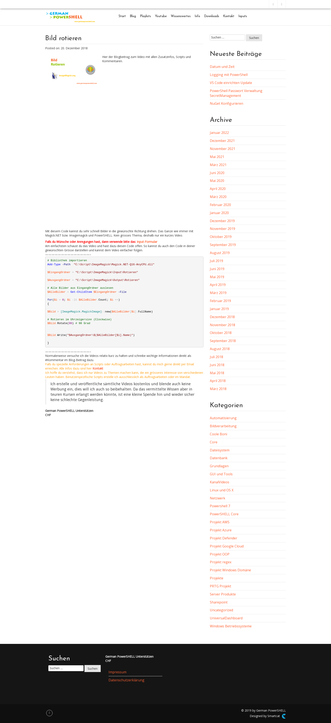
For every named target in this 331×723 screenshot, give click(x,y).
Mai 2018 (217, 373)
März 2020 (218, 196)
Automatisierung (223, 418)
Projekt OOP (219, 554)
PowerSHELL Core (224, 514)
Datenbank (219, 458)
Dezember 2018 (222, 317)
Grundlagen (219, 466)
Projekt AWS (219, 522)
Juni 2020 (217, 172)
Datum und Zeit (222, 66)
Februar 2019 (220, 300)
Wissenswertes (181, 16)
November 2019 (222, 228)
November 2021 (222, 148)
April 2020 (218, 188)
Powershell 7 (220, 506)
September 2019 (223, 244)
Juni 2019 (217, 269)
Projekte (216, 578)
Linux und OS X (221, 490)
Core (213, 442)
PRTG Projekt (220, 586)
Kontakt (228, 16)
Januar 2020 (219, 212)
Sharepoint (219, 602)
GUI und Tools (221, 474)
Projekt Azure (221, 530)
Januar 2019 (219, 309)
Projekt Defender (223, 538)
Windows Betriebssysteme (231, 626)
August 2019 (220, 252)
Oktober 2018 (221, 332)
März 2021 (218, 164)
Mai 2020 (217, 180)
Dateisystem (219, 450)
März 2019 (218, 292)
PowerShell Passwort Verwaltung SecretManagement (236, 93)
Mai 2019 (217, 277)
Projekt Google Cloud (227, 546)
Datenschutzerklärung (126, 680)
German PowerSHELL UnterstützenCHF (69, 413)
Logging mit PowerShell (229, 74)
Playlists (145, 16)
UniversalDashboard (226, 618)
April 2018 (218, 380)
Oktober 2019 (221, 236)
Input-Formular (147, 242)
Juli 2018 (216, 357)
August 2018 (220, 348)
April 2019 (218, 284)
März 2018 (218, 388)
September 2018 (223, 340)
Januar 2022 (219, 132)
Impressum (117, 672)
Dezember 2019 (222, 221)
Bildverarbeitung (223, 426)
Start (122, 16)
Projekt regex (220, 562)
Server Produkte (223, 594)
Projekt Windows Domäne (230, 570)
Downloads (211, 16)
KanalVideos (219, 482)
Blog (133, 16)
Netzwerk (217, 498)
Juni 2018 (217, 365)
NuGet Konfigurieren (226, 103)
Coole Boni (218, 434)
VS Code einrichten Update (231, 82)
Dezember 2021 (222, 140)
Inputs (242, 16)
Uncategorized (221, 610)
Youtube (161, 16)
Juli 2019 (216, 260)
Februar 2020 (220, 204)
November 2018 (222, 325)
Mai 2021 (217, 156)
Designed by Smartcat (268, 716)
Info (197, 16)
